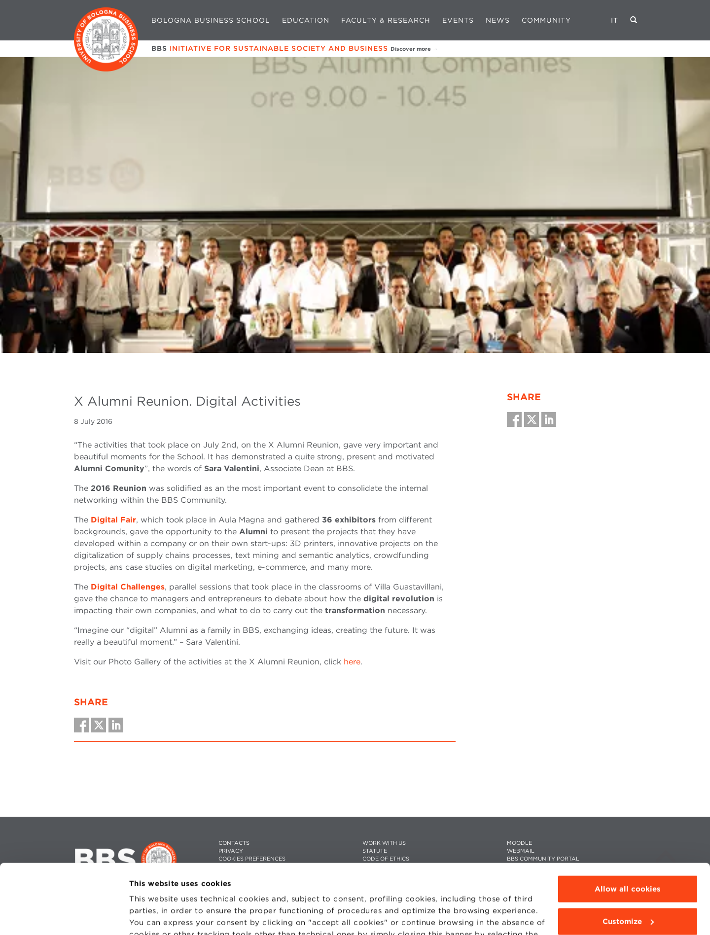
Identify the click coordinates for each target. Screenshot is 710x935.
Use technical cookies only (627, 884)
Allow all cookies (628, 819)
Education (305, 20)
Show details (153, 915)
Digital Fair (113, 519)
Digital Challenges (128, 586)
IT (614, 20)
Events (458, 20)
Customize (628, 851)
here (352, 661)
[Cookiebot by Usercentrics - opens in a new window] (64, 915)
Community (546, 20)
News (498, 20)
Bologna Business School (210, 20)
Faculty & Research (385, 20)
